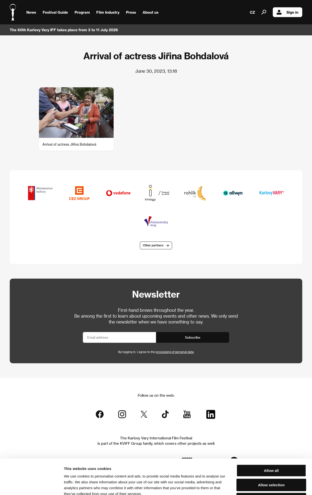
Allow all (271, 435)
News (31, 12)
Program (82, 12)
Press (131, 12)
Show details (255, 485)
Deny (271, 464)
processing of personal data (175, 352)
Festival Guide (55, 12)
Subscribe (192, 337)
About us (150, 12)
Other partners (153, 245)
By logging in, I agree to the (156, 352)
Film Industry (107, 12)
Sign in (287, 12)
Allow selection (271, 450)
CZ (252, 12)
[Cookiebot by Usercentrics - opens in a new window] (31, 485)
